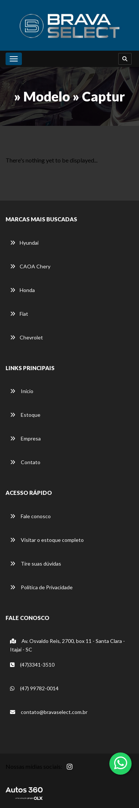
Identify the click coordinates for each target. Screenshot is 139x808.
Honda (22, 290)
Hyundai (24, 242)
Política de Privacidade (41, 587)
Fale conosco (30, 516)
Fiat (19, 314)
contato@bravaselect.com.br (48, 712)
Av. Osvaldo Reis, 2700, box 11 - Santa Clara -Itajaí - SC (67, 645)
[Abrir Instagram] (76, 770)
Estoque (25, 415)
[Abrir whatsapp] (120, 763)
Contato (25, 462)
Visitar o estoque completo (47, 540)
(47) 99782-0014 (34, 688)
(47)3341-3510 (32, 664)
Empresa (25, 438)
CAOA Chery (30, 266)
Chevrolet (26, 337)
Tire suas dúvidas (35, 563)
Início (21, 391)
